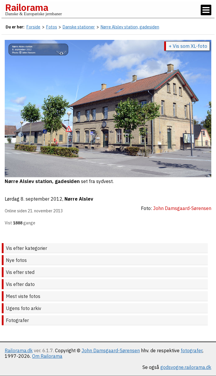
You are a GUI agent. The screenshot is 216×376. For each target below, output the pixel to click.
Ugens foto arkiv (23, 308)
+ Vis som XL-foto (188, 46)
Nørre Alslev (78, 199)
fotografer (191, 350)
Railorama (26, 7)
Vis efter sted (20, 272)
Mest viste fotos (23, 296)
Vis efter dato (20, 284)
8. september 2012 (41, 199)
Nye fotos (16, 260)
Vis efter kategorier (26, 248)
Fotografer (17, 320)
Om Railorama (47, 356)
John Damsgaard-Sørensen (111, 350)
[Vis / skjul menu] (206, 10)
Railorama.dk (19, 350)
